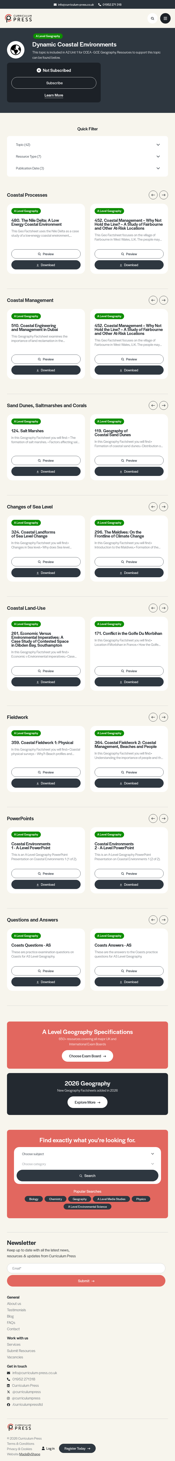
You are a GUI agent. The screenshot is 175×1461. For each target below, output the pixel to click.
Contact (13, 1328)
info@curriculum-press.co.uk (76, 4)
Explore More (87, 1102)
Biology (33, 1199)
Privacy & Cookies (19, 1448)
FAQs (11, 1322)
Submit (86, 1280)
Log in (48, 1448)
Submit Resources (21, 1350)
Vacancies (15, 1356)
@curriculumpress (26, 1391)
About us (14, 1303)
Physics (141, 1199)
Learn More (54, 95)
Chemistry (55, 1199)
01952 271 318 (112, 4)
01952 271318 (23, 1379)
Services (14, 1344)
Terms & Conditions (20, 1443)
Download (46, 264)
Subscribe (54, 82)
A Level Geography (48, 36)
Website (23, 1454)
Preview (46, 254)
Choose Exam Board (87, 1055)
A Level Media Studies (111, 1199)
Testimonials (16, 1309)
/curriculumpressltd (27, 1404)
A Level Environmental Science (87, 1206)
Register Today (77, 1448)
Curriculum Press (25, 1385)
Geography (80, 1199)
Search (87, 1175)
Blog (10, 1316)
